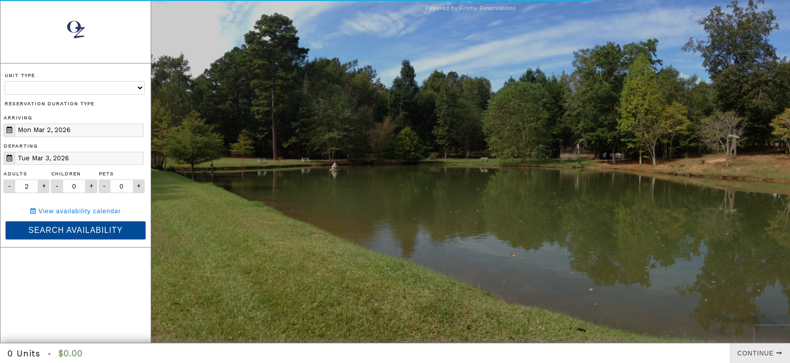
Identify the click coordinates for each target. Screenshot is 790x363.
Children (66, 173)
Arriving (18, 117)
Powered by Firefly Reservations (470, 8)
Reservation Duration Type (49, 103)
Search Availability (75, 230)
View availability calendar (75, 211)
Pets (106, 173)
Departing (21, 146)
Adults (15, 173)
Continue (760, 353)
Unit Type (20, 75)
